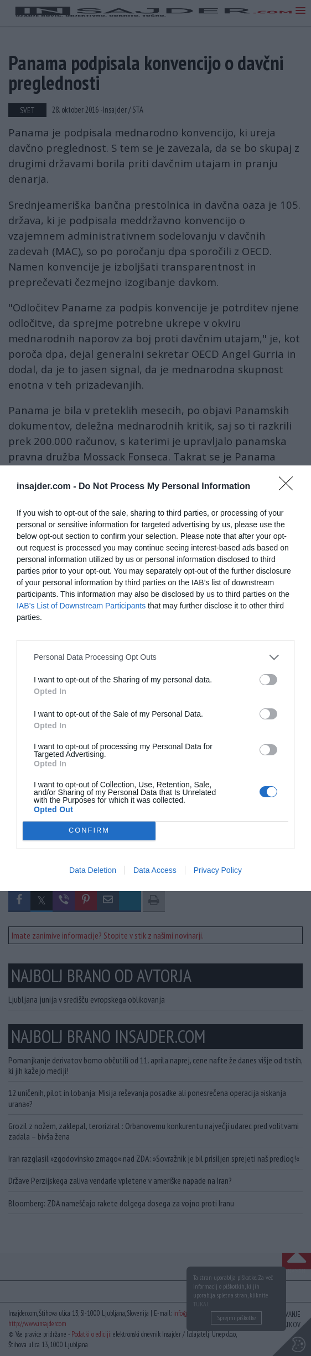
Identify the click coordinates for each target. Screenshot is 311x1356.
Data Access (155, 870)
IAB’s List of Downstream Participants (81, 605)
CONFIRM (89, 830)
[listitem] (155, 657)
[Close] (289, 486)
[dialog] (155, 678)
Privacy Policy (218, 870)
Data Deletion (92, 870)
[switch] (268, 679)
